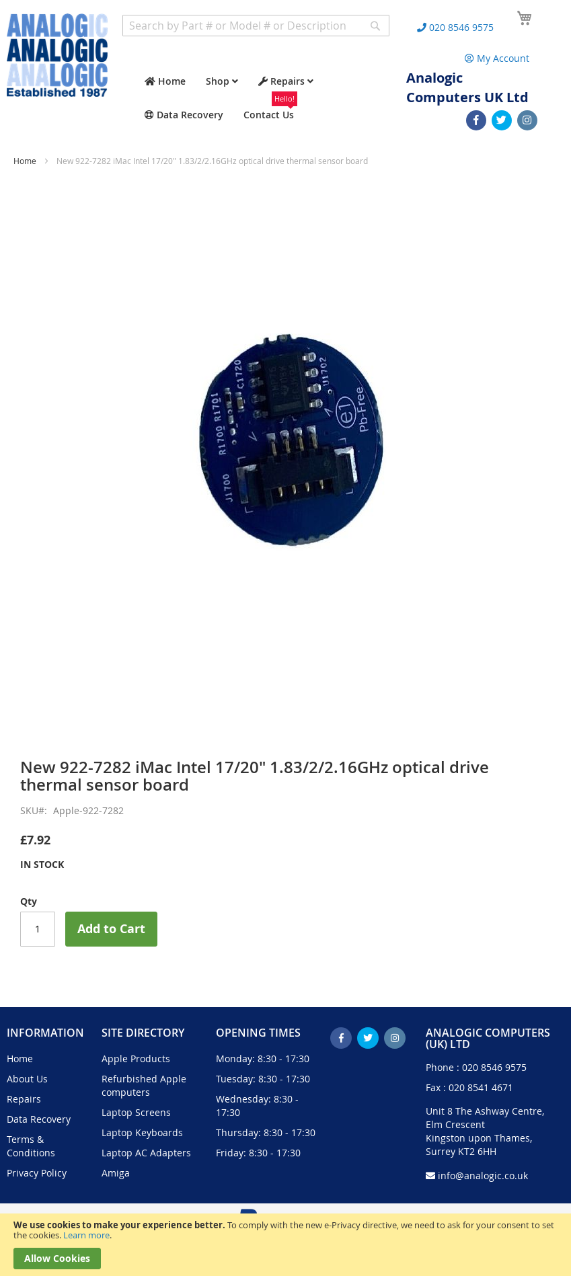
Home (24, 160)
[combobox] (256, 25)
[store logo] (57, 55)
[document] (285, 1244)
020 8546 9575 (494, 1067)
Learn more (86, 1235)
